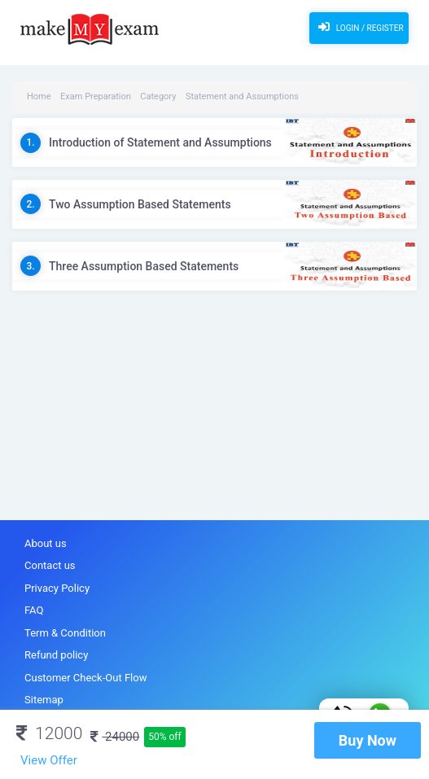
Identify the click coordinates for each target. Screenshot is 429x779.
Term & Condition (65, 633)
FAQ (33, 610)
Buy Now (367, 740)
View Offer (48, 760)
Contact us (50, 565)
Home (39, 96)
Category (158, 96)
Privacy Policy (57, 588)
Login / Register (358, 27)
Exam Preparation (95, 96)
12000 (49, 733)
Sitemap (43, 700)
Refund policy (56, 655)
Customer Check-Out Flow (85, 678)
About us (45, 543)
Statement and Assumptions (242, 96)
